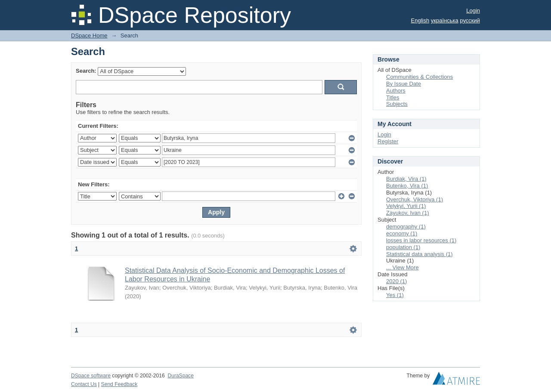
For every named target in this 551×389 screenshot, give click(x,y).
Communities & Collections (419, 77)
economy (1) (401, 233)
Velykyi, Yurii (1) (406, 206)
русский (470, 20)
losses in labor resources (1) (421, 240)
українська (444, 20)
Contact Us (84, 384)
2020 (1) (396, 281)
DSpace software (91, 376)
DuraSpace (180, 376)
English (420, 20)
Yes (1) (395, 295)
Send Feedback (119, 384)
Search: (86, 71)
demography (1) (406, 226)
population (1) (403, 247)
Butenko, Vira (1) (407, 185)
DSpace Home (89, 35)
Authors (396, 90)
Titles (392, 97)
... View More (402, 267)
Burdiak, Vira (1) (406, 179)
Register (388, 141)
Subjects (397, 104)
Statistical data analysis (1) (419, 254)
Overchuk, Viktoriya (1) (414, 199)
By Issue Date (403, 83)
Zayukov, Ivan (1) (407, 213)
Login (473, 10)
